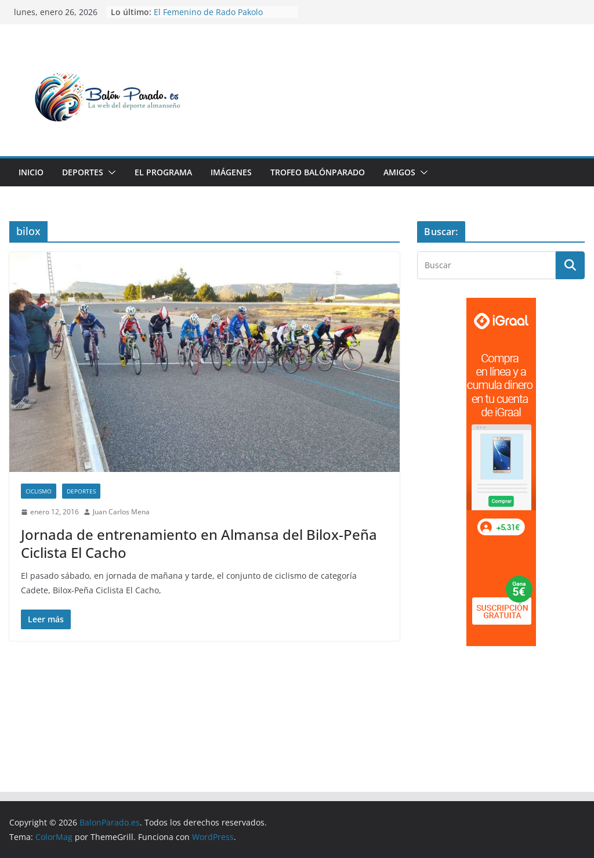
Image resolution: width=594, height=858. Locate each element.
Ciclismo (39, 491)
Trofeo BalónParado (317, 172)
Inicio (31, 172)
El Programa (163, 172)
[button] (109, 172)
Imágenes (231, 172)
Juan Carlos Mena (121, 512)
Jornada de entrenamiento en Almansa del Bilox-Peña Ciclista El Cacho (199, 543)
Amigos (399, 172)
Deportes (82, 172)
